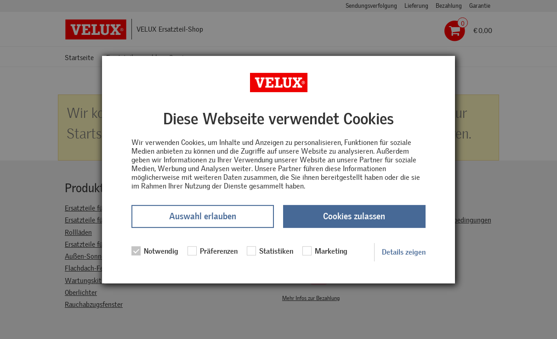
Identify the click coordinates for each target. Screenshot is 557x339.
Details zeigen (404, 252)
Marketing (324, 251)
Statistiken (270, 251)
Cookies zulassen (354, 216)
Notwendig (154, 251)
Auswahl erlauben (202, 216)
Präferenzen (213, 251)
